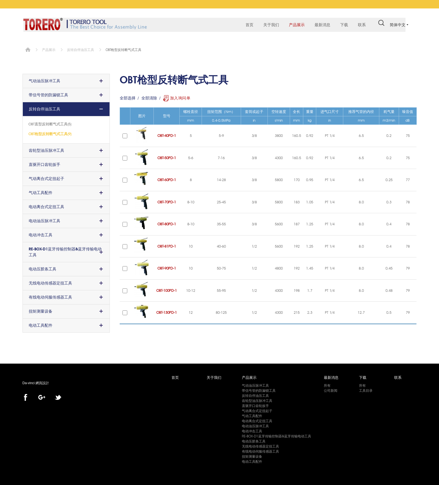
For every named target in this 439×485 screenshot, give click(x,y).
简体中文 (397, 25)
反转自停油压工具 (80, 48)
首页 (247, 25)
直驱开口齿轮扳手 (44, 163)
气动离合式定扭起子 (46, 177)
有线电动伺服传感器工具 (50, 295)
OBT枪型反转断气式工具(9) (49, 132)
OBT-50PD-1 (166, 156)
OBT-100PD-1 (166, 288)
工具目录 (366, 389)
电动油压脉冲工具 (44, 219)
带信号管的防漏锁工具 (48, 93)
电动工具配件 (40, 323)
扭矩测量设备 (40, 309)
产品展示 (294, 25)
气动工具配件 (40, 191)
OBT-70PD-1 (166, 200)
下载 (342, 25)
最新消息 (320, 25)
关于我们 (269, 25)
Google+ (41, 395)
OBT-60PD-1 (166, 178)
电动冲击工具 (40, 233)
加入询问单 (180, 96)
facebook (26, 395)
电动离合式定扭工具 (46, 205)
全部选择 (127, 96)
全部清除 (149, 96)
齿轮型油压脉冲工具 (46, 148)
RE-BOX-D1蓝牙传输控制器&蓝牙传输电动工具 (65, 250)
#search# (378, 25)
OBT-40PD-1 (166, 134)
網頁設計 (42, 381)
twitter (58, 395)
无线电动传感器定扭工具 (50, 281)
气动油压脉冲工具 (44, 79)
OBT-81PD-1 (166, 244)
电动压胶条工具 (42, 267)
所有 (327, 384)
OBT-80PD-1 (166, 222)
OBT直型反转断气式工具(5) (49, 122)
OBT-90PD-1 (166, 266)
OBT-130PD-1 (166, 310)
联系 (359, 25)
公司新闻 (330, 389)
